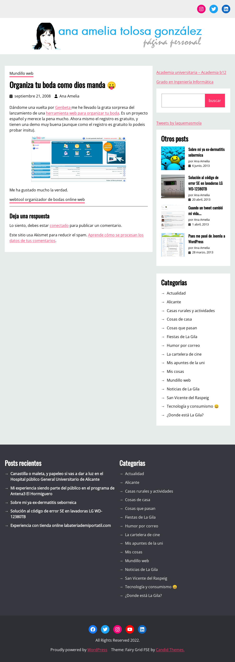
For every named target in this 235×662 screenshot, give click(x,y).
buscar (215, 100)
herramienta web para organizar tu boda (82, 113)
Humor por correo (183, 345)
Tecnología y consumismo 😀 (193, 406)
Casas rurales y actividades (191, 310)
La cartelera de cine (184, 354)
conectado (59, 225)
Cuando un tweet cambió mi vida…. (205, 210)
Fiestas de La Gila (182, 336)
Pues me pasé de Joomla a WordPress (206, 238)
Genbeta (63, 107)
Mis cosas (175, 371)
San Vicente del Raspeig (188, 397)
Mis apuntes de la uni (186, 362)
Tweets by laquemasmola (179, 123)
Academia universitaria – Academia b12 (191, 72)
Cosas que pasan (182, 328)
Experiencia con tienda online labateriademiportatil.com (60, 525)
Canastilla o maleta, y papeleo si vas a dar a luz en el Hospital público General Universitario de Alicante (56, 476)
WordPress (97, 649)
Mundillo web (21, 73)
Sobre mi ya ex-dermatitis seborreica (206, 152)
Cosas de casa (179, 319)
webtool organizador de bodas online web (47, 199)
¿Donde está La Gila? (185, 415)
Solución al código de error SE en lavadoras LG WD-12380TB (205, 183)
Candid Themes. (170, 649)
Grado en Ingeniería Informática (184, 81)
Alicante (174, 302)
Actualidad (176, 293)
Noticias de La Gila (183, 389)
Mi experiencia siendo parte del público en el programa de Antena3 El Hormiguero (62, 490)
